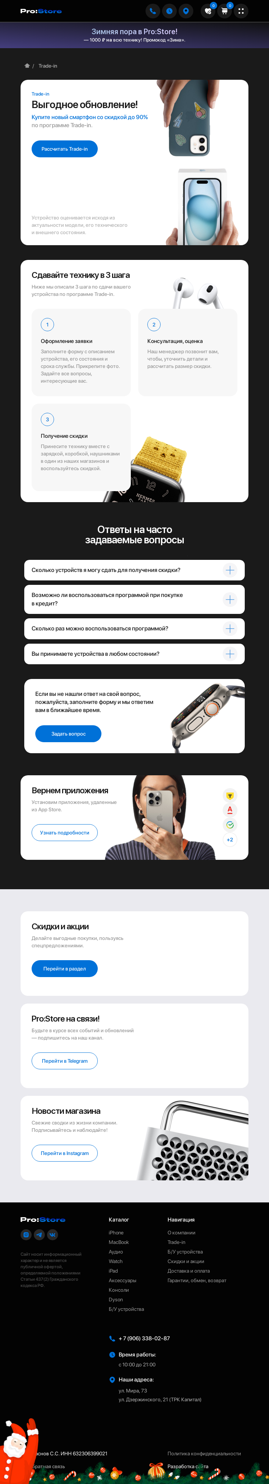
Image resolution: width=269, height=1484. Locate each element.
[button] (186, 11)
